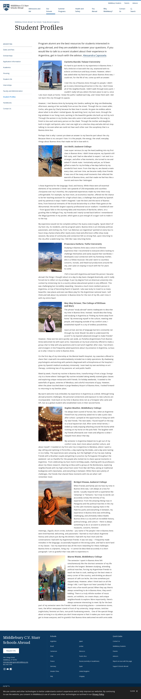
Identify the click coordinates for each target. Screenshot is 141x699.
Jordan (81, 646)
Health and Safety (79, 10)
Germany (53, 666)
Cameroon (53, 651)
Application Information (12, 61)
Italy (51, 676)
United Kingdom (84, 671)
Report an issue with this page (122, 661)
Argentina (7, 44)
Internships (7, 85)
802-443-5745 (7, 664)
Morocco (82, 651)
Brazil (52, 646)
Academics (7, 67)
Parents (126, 3)
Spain (81, 666)
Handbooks (7, 103)
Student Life (7, 79)
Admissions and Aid (34, 10)
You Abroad (94, 10)
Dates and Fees (8, 50)
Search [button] (133, 10)
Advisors (135, 3)
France (52, 661)
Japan (81, 641)
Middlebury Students (114, 3)
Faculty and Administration (13, 91)
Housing (6, 73)
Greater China (54, 671)
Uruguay (82, 676)
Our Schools (49, 10)
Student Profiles (9, 97)
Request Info (11, 651)
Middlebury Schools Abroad (23, 22)
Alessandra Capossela (94, 55)
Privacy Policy (98, 694)
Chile (51, 656)
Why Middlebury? (108, 10)
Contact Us (122, 10)
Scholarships (8, 56)
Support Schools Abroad (120, 666)
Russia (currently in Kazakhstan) (89, 661)
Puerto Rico (83, 656)
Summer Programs (62, 10)
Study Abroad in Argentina (51, 22)
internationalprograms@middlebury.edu (15, 662)
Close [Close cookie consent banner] (134, 691)
